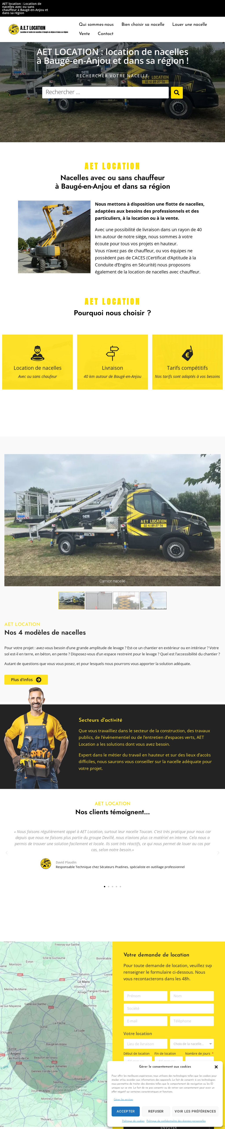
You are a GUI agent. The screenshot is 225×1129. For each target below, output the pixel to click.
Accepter (126, 1111)
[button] (216, 1067)
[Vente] (84, 34)
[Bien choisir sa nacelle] (143, 24)
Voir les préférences (195, 1111)
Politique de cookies (133, 1121)
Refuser (156, 1111)
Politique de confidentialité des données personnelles (176, 1121)
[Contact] (105, 34)
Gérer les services (123, 1099)
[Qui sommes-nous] (96, 24)
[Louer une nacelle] (189, 24)
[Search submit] (177, 93)
